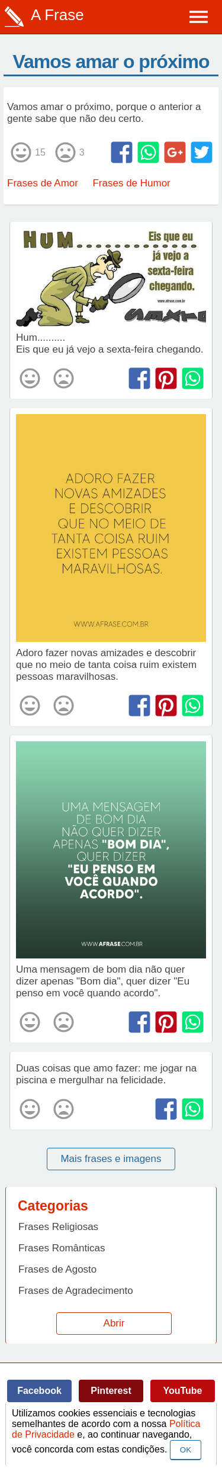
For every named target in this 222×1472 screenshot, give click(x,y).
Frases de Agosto (57, 1269)
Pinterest (111, 1391)
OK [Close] (185, 1449)
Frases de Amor (42, 183)
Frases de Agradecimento (75, 1290)
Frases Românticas (61, 1248)
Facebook (39, 1391)
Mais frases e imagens (110, 1158)
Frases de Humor (131, 183)
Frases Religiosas (58, 1226)
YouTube (182, 1391)
